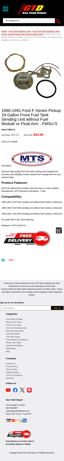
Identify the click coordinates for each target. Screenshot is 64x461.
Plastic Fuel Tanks (13, 342)
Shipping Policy (12, 372)
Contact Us (10, 363)
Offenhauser (11, 348)
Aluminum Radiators (14, 345)
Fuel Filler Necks (13, 334)
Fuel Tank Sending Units (16, 328)
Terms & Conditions (14, 375)
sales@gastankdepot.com (17, 411)
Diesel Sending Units (15, 331)
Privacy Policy (12, 366)
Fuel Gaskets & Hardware (17, 340)
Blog (8, 351)
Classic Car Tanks (13, 325)
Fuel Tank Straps (13, 337)
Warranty (9, 378)
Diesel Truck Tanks (14, 322)
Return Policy (11, 369)
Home (4, 31)
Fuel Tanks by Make (14, 319)
